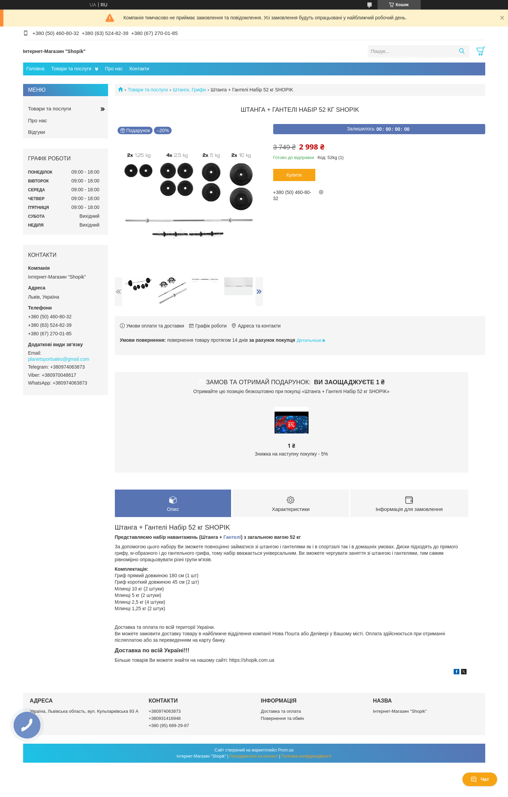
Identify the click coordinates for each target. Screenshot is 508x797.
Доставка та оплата (281, 711)
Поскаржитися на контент (253, 756)
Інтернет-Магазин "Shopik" (400, 711)
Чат (480, 779)
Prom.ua (285, 750)
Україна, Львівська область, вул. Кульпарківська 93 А (84, 711)
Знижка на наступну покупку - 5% (291, 454)
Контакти (139, 68)
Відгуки (36, 132)
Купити (294, 175)
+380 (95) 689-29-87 (169, 725)
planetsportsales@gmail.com (58, 359)
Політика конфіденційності (306, 756)
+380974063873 (165, 711)
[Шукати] (462, 51)
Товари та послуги (71, 68)
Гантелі (232, 537)
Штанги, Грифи (189, 89)
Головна (36, 68)
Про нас (114, 68)
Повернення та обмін (282, 718)
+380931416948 (165, 718)
